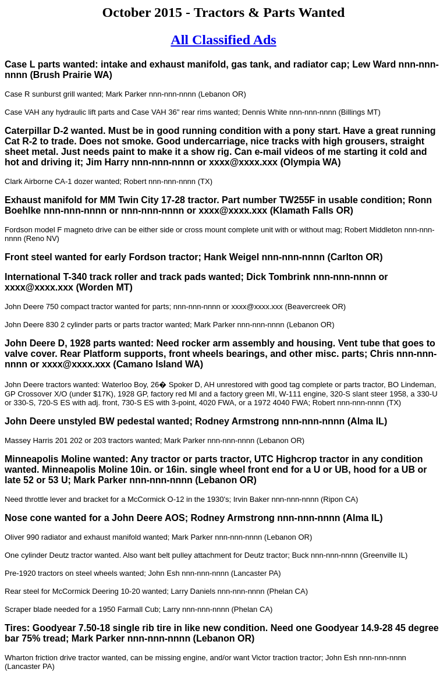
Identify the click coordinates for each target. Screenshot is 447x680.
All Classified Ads (223, 39)
